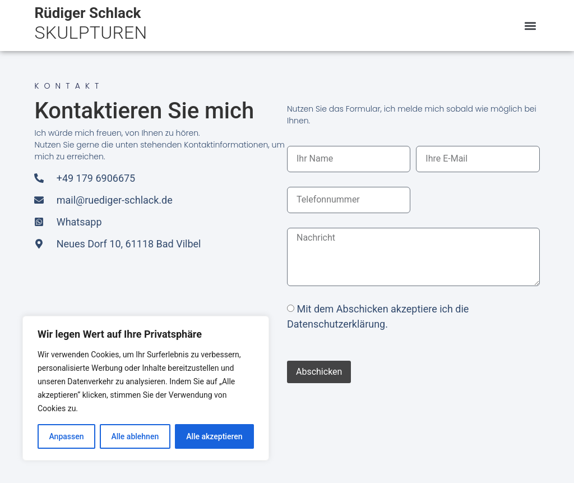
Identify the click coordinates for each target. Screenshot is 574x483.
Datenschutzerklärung (336, 324)
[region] (145, 388)
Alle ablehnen (135, 436)
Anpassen (66, 436)
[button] (530, 25)
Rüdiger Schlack (87, 12)
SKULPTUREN (90, 32)
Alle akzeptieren (214, 436)
